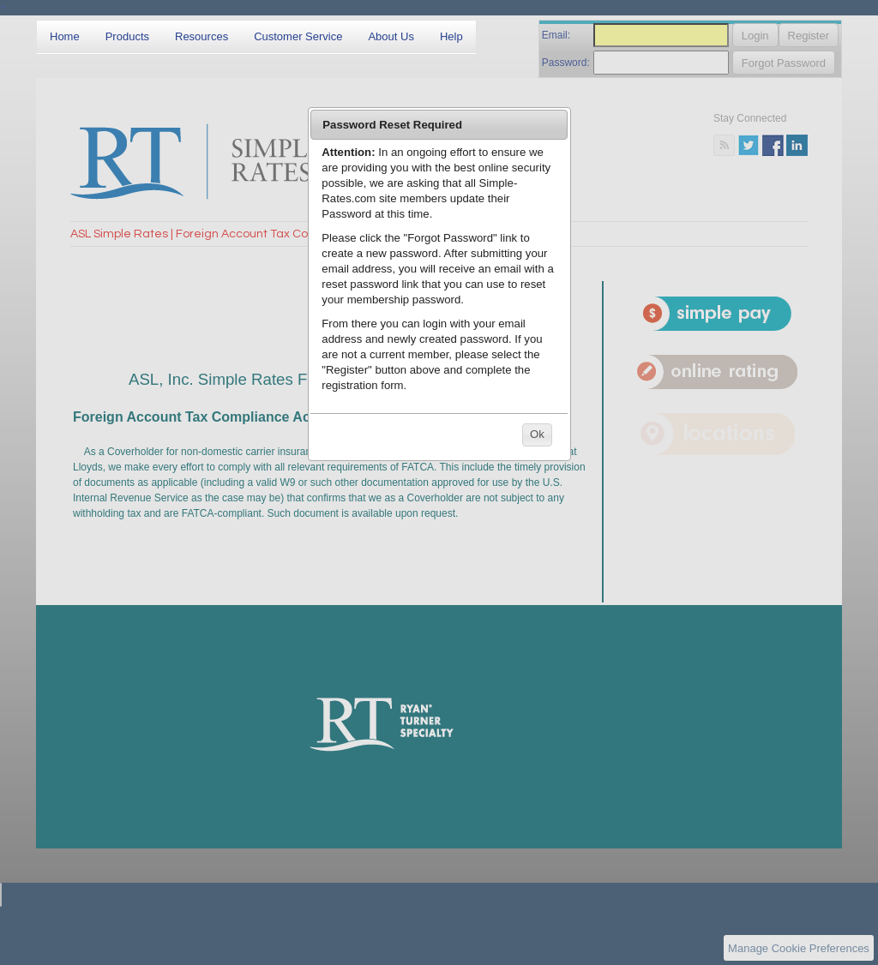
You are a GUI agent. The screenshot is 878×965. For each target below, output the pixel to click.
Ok (537, 434)
